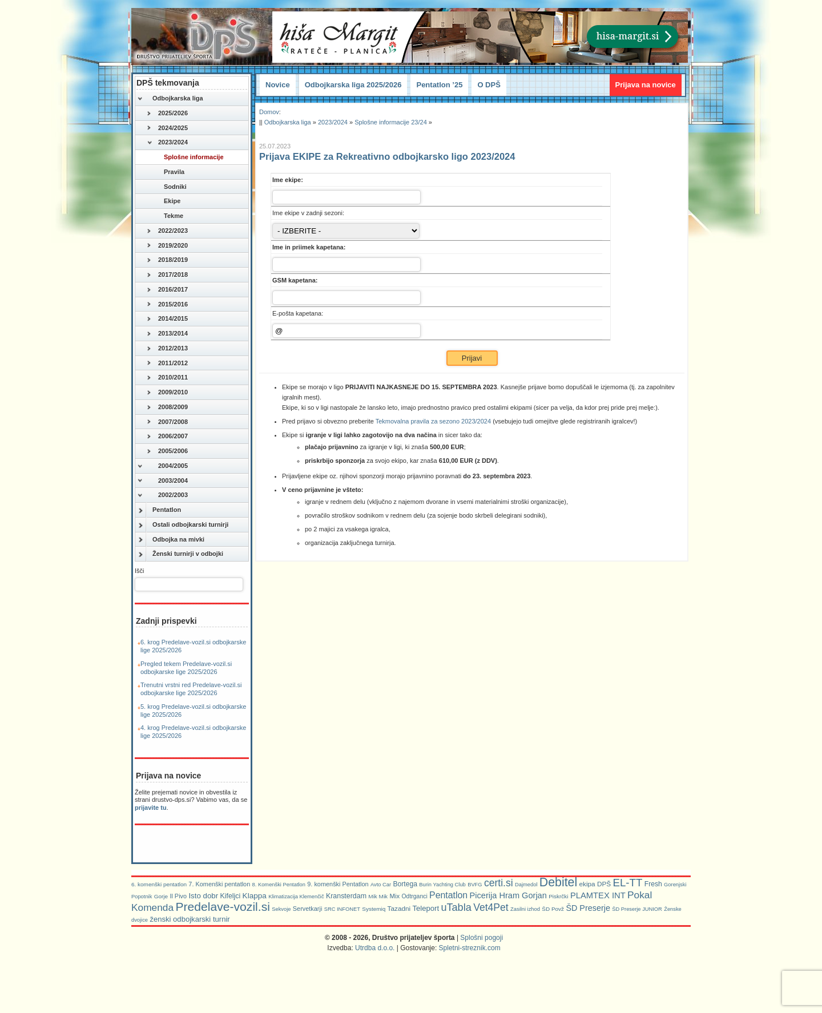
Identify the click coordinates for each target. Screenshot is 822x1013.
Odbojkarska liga (170, 98)
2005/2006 (167, 451)
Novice (277, 84)
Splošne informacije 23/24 (390, 122)
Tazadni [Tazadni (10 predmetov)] (399, 908)
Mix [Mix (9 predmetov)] (394, 896)
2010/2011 (167, 377)
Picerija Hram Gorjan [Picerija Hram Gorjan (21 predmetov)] (508, 895)
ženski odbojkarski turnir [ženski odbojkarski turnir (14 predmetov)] (189, 919)
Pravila (165, 172)
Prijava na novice (645, 84)
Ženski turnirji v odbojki (180, 554)
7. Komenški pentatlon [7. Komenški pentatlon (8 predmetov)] (219, 884)
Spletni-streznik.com (470, 948)
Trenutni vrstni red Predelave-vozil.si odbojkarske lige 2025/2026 (191, 688)
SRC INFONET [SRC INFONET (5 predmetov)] (342, 909)
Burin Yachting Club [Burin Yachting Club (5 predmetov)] (442, 884)
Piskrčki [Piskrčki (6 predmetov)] (558, 896)
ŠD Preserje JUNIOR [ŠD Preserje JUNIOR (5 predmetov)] (637, 909)
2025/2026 (167, 113)
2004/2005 (162, 466)
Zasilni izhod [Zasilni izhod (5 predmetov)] (525, 909)
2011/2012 (167, 363)
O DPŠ (488, 84)
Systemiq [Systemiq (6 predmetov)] (373, 909)
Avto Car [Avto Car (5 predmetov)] (380, 884)
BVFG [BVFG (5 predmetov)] (475, 884)
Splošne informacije (185, 157)
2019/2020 (167, 246)
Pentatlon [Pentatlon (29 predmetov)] (448, 895)
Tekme (165, 216)
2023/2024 (167, 142)
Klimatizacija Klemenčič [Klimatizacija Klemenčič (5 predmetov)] (296, 896)
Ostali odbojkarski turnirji (182, 525)
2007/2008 (167, 422)
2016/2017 (167, 289)
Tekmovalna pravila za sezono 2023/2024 (433, 421)
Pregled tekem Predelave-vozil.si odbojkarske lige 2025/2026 (186, 667)
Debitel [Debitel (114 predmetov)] (558, 882)
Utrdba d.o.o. (374, 948)
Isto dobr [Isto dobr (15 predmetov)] (203, 895)
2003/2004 (162, 481)
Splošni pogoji (481, 938)
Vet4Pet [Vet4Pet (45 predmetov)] (491, 907)
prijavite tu (151, 807)
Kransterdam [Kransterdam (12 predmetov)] (346, 896)
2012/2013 (167, 348)
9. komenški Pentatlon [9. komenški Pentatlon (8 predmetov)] (337, 884)
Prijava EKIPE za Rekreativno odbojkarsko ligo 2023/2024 (387, 156)
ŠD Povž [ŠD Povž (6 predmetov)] (553, 909)
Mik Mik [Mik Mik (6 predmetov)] (378, 896)
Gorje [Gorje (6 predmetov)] (161, 896)
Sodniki (167, 187)
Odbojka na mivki (170, 539)
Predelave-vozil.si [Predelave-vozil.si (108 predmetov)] (222, 906)
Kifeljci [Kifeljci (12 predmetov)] (230, 896)
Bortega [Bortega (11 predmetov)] (405, 884)
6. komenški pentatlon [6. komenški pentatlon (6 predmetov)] (159, 884)
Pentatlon (159, 510)
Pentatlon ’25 (439, 84)
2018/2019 (167, 260)
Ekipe (163, 201)
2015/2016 (167, 304)
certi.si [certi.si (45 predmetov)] (498, 883)
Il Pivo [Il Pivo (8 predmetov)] (178, 896)
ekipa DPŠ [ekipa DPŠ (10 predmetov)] (595, 883)
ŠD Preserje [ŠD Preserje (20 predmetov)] (588, 908)
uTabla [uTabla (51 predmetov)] (456, 907)
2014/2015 (167, 319)
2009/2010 (167, 392)
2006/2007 (167, 436)
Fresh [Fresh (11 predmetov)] (653, 884)
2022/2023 (167, 231)
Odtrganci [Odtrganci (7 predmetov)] (415, 896)
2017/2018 (167, 275)
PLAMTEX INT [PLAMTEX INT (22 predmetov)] (598, 895)
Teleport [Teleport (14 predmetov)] (426, 908)
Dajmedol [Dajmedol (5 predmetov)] (526, 884)
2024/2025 (167, 128)
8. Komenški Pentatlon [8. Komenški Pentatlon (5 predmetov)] (278, 884)
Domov (269, 111)
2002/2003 (162, 495)
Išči (139, 570)
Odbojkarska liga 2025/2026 (353, 84)
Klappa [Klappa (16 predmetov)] (255, 895)
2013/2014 (167, 333)
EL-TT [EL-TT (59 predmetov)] (627, 883)
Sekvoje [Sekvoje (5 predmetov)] (281, 909)
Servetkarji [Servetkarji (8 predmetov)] (308, 908)
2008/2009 (167, 407)
